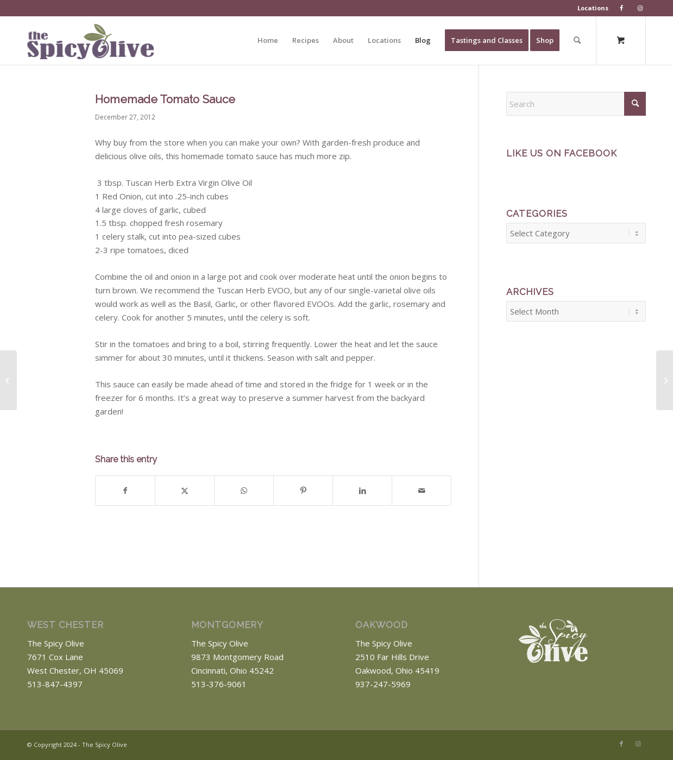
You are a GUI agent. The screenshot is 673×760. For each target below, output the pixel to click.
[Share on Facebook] (125, 491)
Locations (592, 8)
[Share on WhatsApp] (244, 491)
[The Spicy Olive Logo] (90, 44)
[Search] (577, 40)
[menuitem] (593, 8)
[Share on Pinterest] (303, 491)
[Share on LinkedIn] (362, 491)
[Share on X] (184, 491)
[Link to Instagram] (638, 744)
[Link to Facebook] (621, 744)
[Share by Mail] (421, 491)
